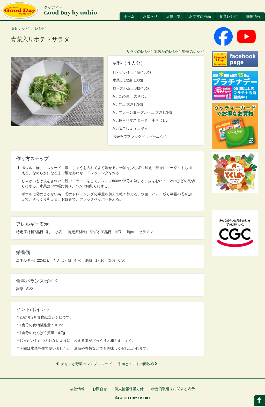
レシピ (40, 28)
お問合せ (99, 389)
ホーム (129, 16)
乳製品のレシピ (167, 51)
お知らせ (150, 16)
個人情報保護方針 (129, 389)
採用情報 (253, 16)
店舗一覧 (173, 16)
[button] (57, 91)
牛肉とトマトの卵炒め (138, 364)
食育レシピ (228, 16)
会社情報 (77, 389)
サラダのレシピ (139, 51)
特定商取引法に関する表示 (173, 389)
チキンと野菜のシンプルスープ (84, 364)
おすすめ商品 (200, 16)
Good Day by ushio (70, 11)
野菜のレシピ (193, 51)
